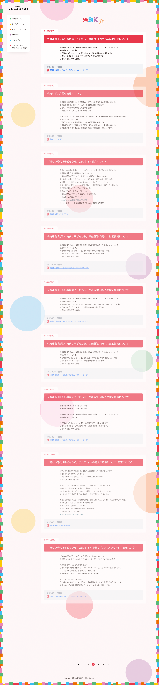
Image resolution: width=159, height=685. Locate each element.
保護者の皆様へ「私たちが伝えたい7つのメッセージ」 (69, 70)
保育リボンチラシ (56, 141)
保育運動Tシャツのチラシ (59, 215)
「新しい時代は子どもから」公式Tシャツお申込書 (68, 598)
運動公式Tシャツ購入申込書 (60, 527)
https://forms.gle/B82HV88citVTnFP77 (74, 201)
